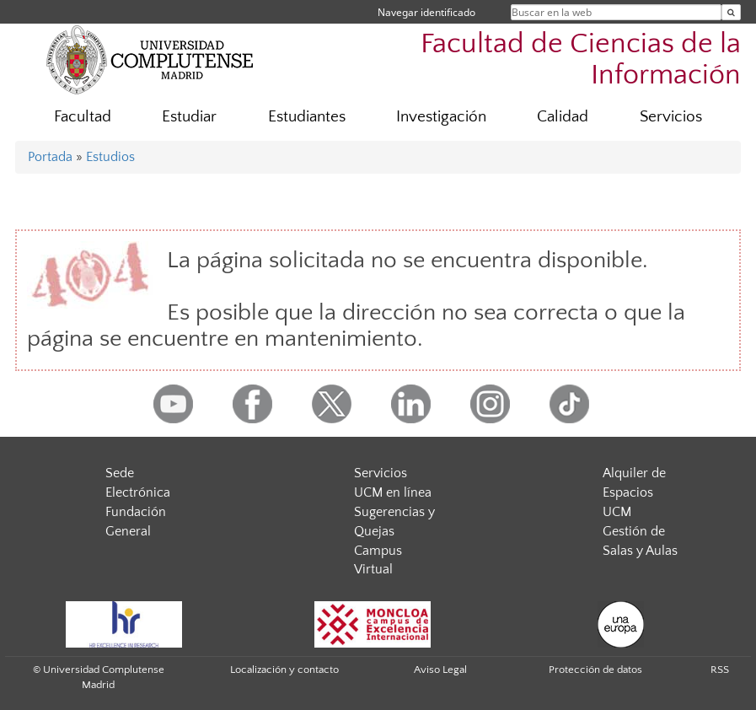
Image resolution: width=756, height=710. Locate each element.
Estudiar (189, 117)
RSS (719, 669)
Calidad (562, 117)
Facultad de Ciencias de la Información (581, 60)
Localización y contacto (284, 669)
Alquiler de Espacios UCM (634, 492)
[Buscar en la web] (731, 12)
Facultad (82, 117)
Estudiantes (307, 117)
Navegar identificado (426, 12)
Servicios (671, 117)
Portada (50, 156)
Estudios (110, 156)
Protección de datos (595, 669)
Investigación (441, 117)
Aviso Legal (440, 669)
